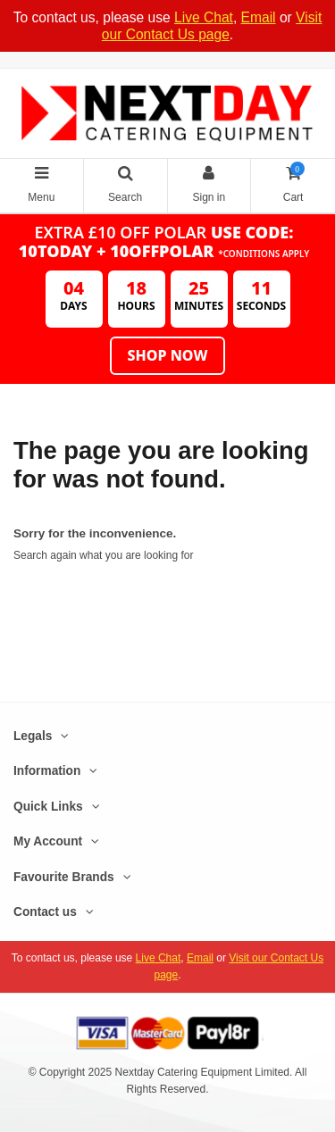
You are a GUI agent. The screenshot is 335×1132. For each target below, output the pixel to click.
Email (258, 17)
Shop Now (168, 355)
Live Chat (203, 17)
